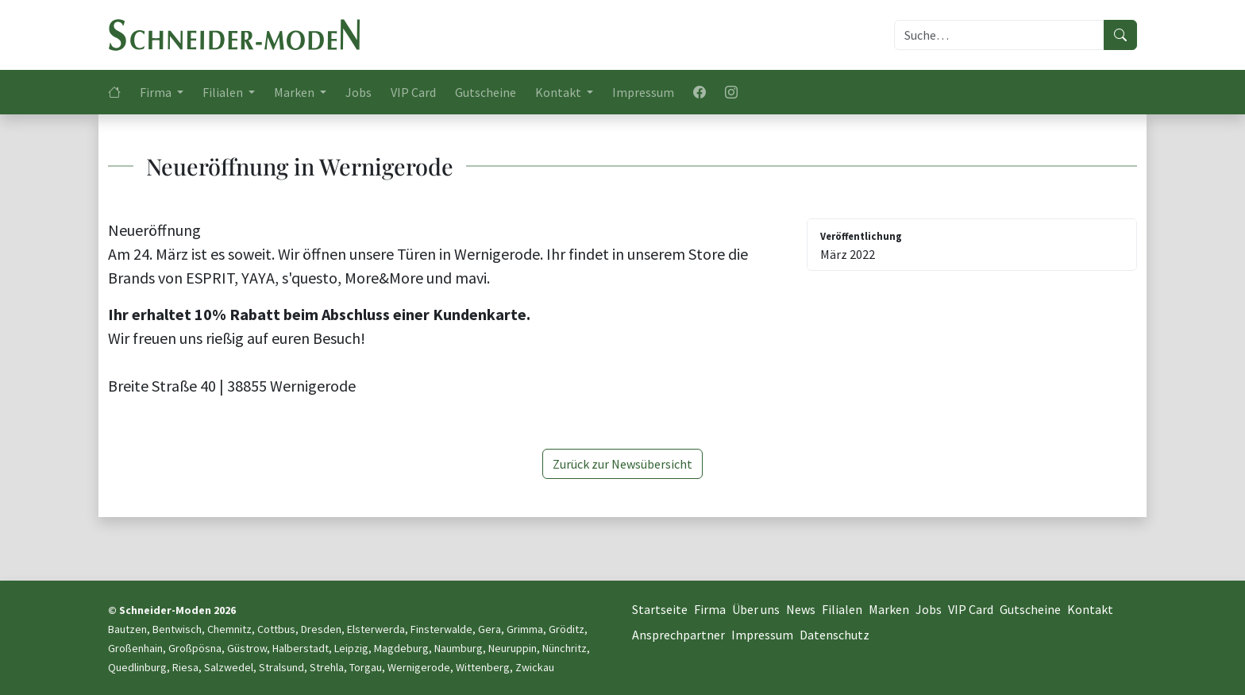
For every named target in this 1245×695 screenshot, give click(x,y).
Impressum (643, 92)
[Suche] (999, 35)
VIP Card (413, 92)
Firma (710, 609)
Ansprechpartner (678, 635)
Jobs (358, 92)
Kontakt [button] (559, 92)
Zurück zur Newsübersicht (622, 464)
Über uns (756, 609)
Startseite (660, 609)
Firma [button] (157, 92)
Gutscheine (485, 92)
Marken (889, 609)
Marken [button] (295, 92)
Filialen (842, 609)
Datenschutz (834, 635)
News (800, 609)
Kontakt (1090, 609)
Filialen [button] (223, 92)
